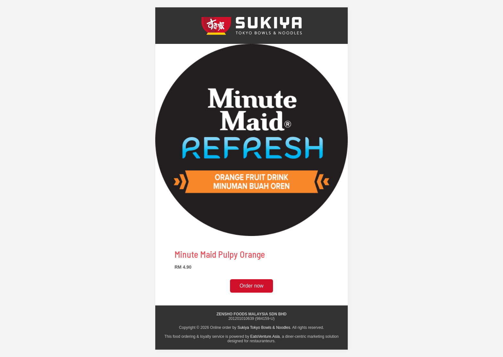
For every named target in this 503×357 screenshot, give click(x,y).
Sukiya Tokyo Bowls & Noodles (263, 327)
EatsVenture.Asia (265, 336)
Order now (252, 285)
